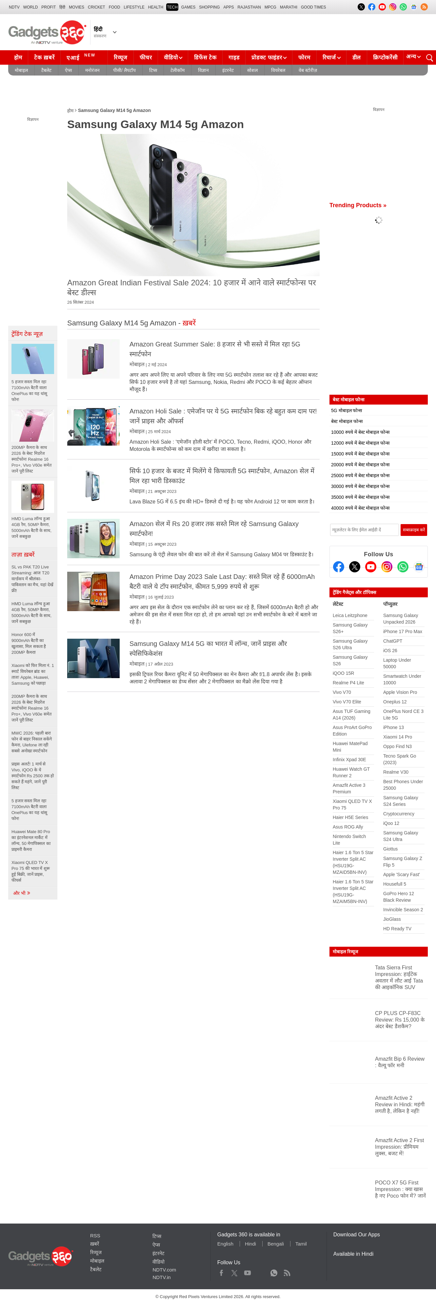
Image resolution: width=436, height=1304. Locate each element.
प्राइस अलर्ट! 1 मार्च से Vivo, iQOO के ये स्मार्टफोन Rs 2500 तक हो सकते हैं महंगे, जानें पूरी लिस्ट (32, 776)
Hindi (250, 1244)
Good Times (313, 7)
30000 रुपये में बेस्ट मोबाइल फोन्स (360, 486)
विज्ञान (203, 70)
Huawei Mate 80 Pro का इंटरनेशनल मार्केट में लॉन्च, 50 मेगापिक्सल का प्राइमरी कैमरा (30, 840)
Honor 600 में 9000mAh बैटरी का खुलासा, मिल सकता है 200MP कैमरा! (28, 643)
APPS (229, 7)
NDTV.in (161, 1277)
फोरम (304, 58)
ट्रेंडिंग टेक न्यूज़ (27, 334)
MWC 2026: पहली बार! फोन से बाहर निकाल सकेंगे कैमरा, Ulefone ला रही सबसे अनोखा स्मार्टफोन (31, 742)
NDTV (14, 7)
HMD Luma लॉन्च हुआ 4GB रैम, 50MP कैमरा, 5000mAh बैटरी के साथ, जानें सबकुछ (31, 612)
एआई (82, 57)
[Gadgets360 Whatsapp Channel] (402, 566)
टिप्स (153, 70)
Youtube (248, 1271)
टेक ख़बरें (44, 58)
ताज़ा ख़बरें (22, 554)
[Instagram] (386, 566)
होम (18, 58)
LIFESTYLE (134, 7)
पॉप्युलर (390, 604)
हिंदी (62, 7)
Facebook (221, 1271)
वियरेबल (278, 70)
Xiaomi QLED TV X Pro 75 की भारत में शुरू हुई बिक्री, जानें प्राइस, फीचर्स (30, 871)
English (225, 1244)
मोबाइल (21, 70)
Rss (287, 1271)
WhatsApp (274, 1271)
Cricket (96, 7)
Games (188, 7)
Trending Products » (357, 205)
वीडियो (171, 58)
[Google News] (419, 566)
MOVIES (76, 7)
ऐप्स (68, 70)
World (30, 7)
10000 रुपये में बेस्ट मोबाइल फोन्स (360, 432)
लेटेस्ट (338, 604)
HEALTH (155, 7)
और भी (22, 893)
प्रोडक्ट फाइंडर (266, 58)
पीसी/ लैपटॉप (124, 70)
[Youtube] (370, 566)
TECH (172, 7)
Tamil (301, 1244)
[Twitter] (354, 566)
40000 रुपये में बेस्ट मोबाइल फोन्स (360, 508)
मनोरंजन (92, 70)
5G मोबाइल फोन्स (346, 410)
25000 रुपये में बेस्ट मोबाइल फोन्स (360, 475)
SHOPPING (209, 7)
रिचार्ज (329, 58)
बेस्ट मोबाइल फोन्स (347, 421)
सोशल (252, 70)
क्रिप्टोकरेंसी (385, 58)
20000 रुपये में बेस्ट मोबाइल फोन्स (360, 464)
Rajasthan (249, 7)
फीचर (146, 58)
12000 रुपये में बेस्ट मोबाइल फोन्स (360, 443)
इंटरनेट (228, 70)
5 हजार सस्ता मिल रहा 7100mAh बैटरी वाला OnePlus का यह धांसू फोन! (29, 809)
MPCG (270, 7)
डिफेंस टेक (205, 58)
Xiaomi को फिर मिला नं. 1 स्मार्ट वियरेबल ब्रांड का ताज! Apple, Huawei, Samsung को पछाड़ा (32, 674)
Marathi (288, 7)
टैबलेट (46, 70)
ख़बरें (94, 1244)
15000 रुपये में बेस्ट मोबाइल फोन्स (360, 453)
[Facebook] (338, 566)
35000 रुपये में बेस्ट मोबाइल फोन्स (360, 497)
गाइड (233, 58)
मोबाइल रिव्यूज (345, 951)
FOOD (114, 7)
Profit (48, 7)
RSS (95, 1235)
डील (356, 58)
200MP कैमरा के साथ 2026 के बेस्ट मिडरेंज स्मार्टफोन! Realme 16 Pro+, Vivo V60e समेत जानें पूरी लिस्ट (31, 708)
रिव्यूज (121, 58)
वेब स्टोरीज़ (308, 70)
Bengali (276, 1244)
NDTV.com (164, 1269)
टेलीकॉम (177, 70)
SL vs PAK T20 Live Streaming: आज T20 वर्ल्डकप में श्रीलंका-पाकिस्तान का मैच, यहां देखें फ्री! (32, 578)
